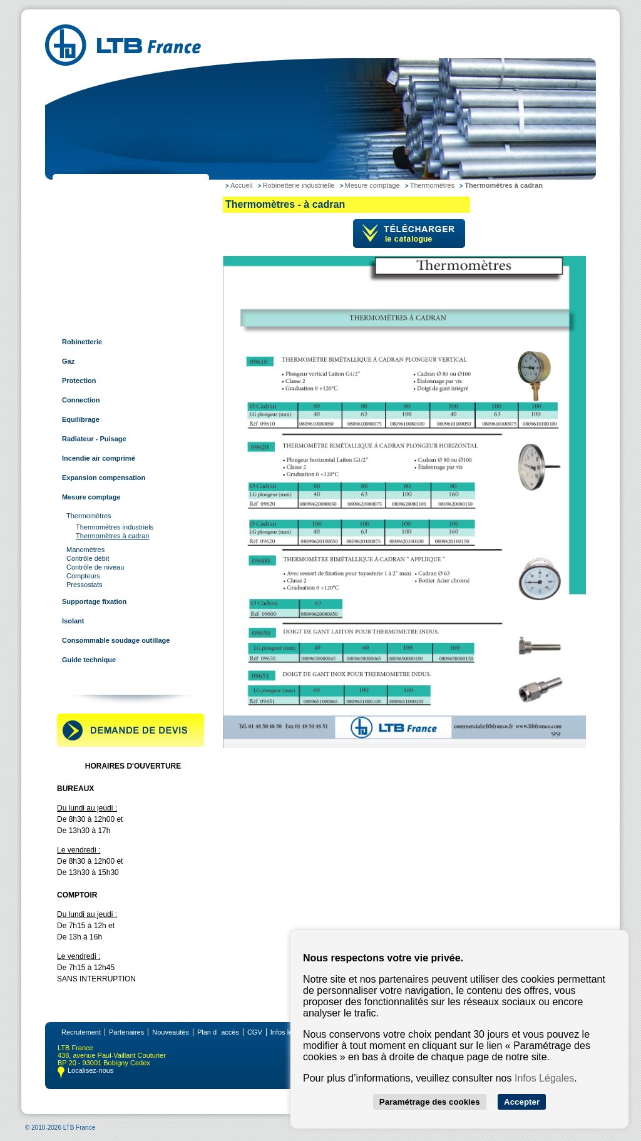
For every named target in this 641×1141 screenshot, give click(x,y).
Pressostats (84, 584)
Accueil (241, 185)
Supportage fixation (94, 601)
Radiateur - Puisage (94, 439)
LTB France (79, 186)
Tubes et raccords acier (98, 206)
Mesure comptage (91, 497)
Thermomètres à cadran (112, 536)
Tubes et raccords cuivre (100, 225)
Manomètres (85, 549)
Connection (81, 400)
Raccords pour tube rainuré (105, 303)
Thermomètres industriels (114, 527)
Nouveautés (170, 1032)
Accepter (522, 1102)
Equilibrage (81, 419)
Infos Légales (544, 1078)
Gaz (68, 361)
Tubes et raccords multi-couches (114, 283)
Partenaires (126, 1032)
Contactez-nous (86, 679)
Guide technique (89, 659)
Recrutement (81, 1032)
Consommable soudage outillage (116, 640)
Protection (79, 380)
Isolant (73, 621)
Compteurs (83, 576)
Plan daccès (218, 1032)
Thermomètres (88, 515)
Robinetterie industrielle (99, 322)
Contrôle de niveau (95, 567)
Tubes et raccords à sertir (102, 264)
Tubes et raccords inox (97, 244)
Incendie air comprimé (98, 458)
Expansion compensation (103, 477)
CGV (254, 1032)
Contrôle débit (88, 558)
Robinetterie (82, 341)
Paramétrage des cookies (429, 1102)
